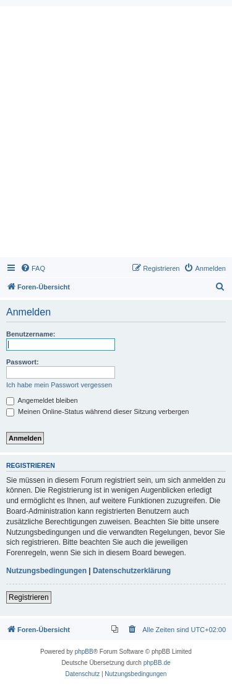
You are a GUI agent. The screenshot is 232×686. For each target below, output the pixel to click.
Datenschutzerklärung (132, 570)
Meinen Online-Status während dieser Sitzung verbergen (97, 411)
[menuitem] (32, 268)
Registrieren (29, 597)
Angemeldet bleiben (42, 400)
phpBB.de (157, 662)
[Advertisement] (116, 135)
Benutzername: (30, 334)
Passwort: (22, 362)
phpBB (84, 651)
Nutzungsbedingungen (46, 570)
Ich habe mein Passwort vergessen (59, 385)
